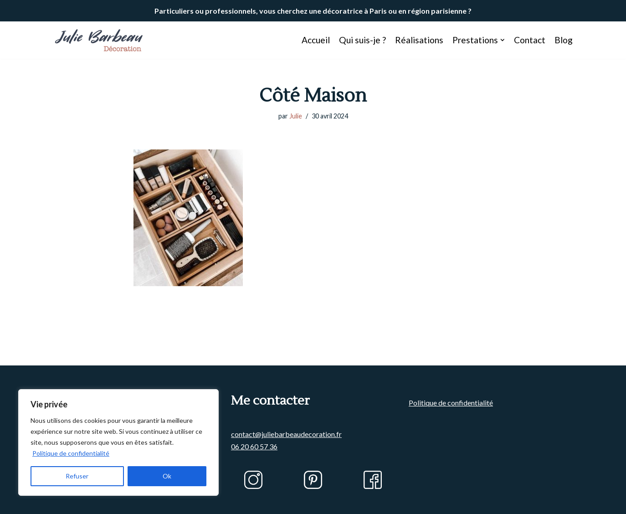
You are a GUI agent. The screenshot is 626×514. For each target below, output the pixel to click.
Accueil (316, 40)
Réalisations (419, 40)
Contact (529, 40)
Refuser (77, 476)
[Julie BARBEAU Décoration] (98, 40)
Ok (167, 476)
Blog (563, 40)
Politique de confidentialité (70, 453)
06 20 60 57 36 (254, 446)
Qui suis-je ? (362, 40)
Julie (295, 116)
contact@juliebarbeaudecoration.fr (286, 434)
